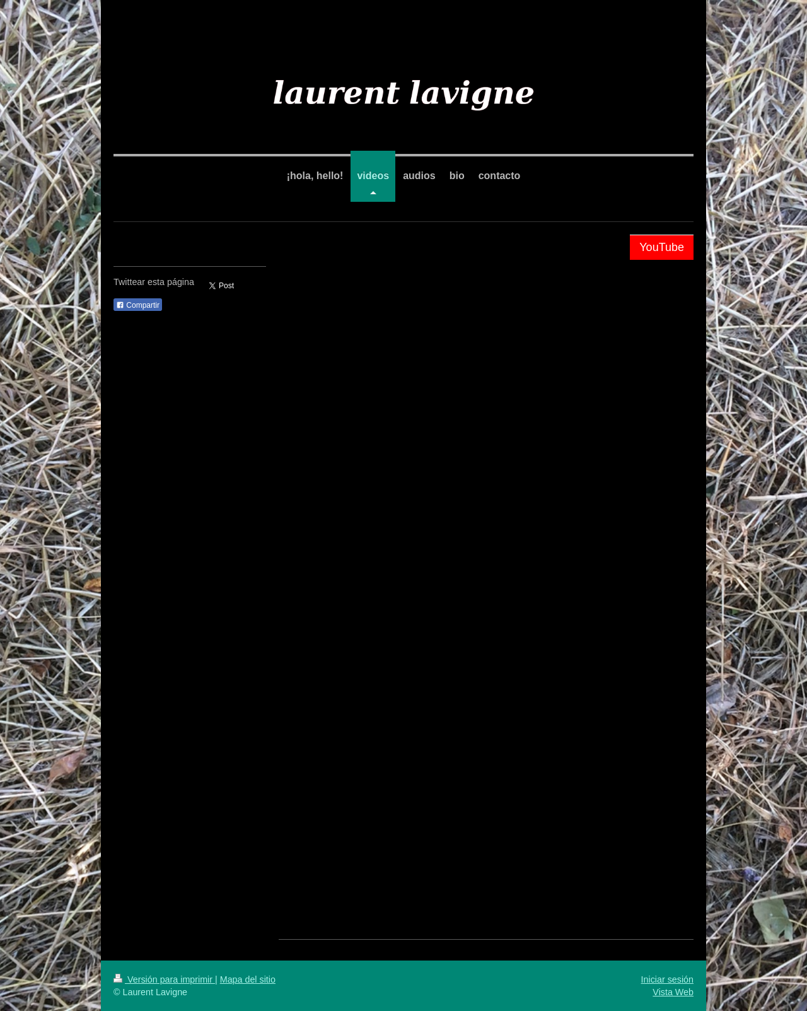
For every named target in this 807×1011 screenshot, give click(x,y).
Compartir (138, 305)
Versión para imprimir (164, 979)
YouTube (661, 247)
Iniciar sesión (667, 979)
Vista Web (673, 992)
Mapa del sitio (248, 979)
